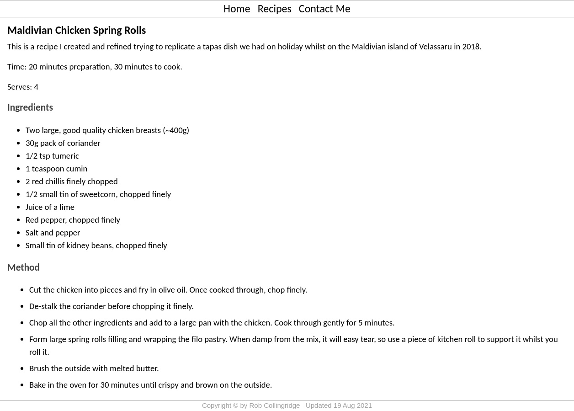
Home (236, 8)
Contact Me (325, 8)
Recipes (275, 8)
